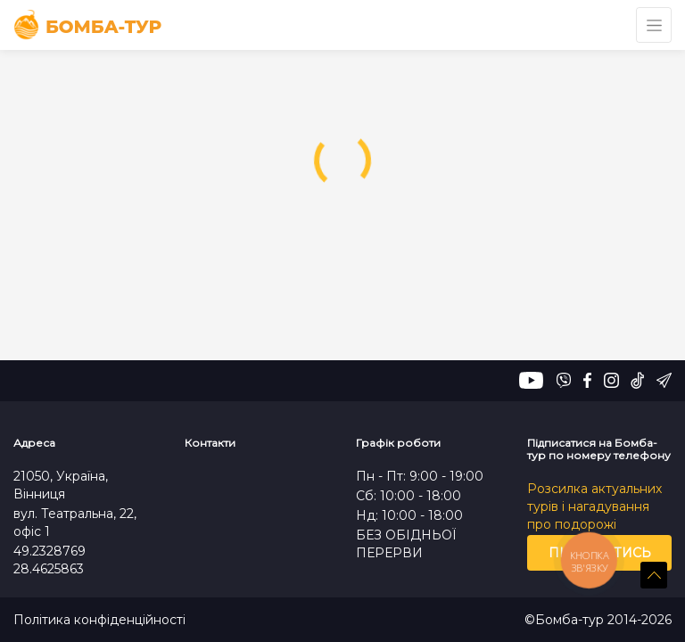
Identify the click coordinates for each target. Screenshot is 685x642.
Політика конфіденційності (99, 620)
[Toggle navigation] (654, 25)
